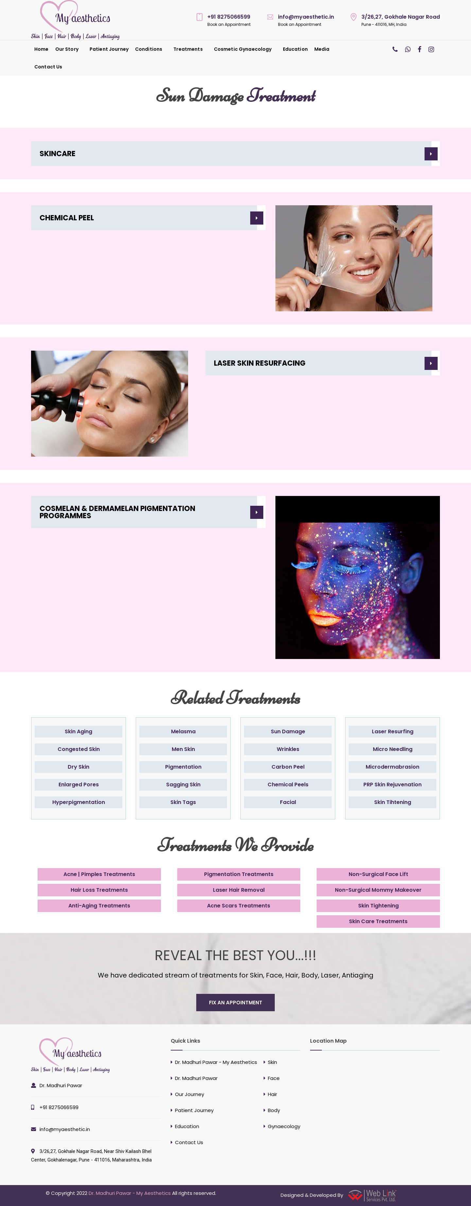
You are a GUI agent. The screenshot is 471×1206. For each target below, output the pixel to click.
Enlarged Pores (79, 784)
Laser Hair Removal (239, 890)
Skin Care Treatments (378, 921)
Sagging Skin (183, 784)
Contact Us (48, 67)
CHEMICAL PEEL (67, 218)
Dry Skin (78, 767)
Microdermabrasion (392, 767)
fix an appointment (235, 1002)
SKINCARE (58, 154)
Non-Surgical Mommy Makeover (378, 890)
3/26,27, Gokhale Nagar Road (400, 17)
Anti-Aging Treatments (99, 905)
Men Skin (183, 749)
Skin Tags (183, 802)
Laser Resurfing (392, 731)
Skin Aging (78, 731)
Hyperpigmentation (78, 802)
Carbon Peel (288, 767)
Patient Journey (109, 49)
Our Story (66, 49)
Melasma (183, 731)
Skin (272, 1062)
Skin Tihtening (392, 802)
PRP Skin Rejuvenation (392, 784)
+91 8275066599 (228, 17)
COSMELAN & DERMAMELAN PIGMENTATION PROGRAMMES (117, 512)
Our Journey (189, 1094)
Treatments (187, 49)
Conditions (148, 49)
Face (274, 1078)
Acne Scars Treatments (238, 905)
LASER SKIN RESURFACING (259, 363)
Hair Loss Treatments (99, 890)
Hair (272, 1094)
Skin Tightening (378, 905)
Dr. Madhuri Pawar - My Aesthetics (216, 1062)
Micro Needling (392, 749)
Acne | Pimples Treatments (99, 874)
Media (322, 49)
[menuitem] (41, 49)
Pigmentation (183, 767)
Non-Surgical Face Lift (378, 874)
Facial (288, 802)
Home (41, 49)
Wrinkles (288, 749)
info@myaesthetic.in (306, 17)
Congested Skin (79, 749)
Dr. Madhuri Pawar (61, 1085)
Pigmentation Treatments (238, 874)
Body (274, 1110)
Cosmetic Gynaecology (243, 49)
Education (295, 49)
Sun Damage (288, 731)
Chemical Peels (288, 784)
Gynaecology (284, 1126)
